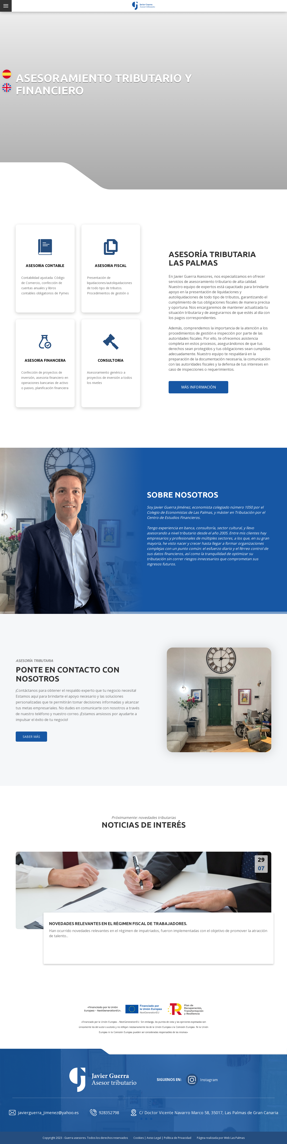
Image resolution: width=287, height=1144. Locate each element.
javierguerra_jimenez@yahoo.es (44, 1112)
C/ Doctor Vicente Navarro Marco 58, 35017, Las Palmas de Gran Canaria (204, 1112)
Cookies (138, 1138)
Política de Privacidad (177, 1138)
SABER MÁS (31, 736)
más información (198, 387)
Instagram (202, 1080)
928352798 (104, 1112)
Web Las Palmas (234, 1138)
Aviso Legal (154, 1138)
